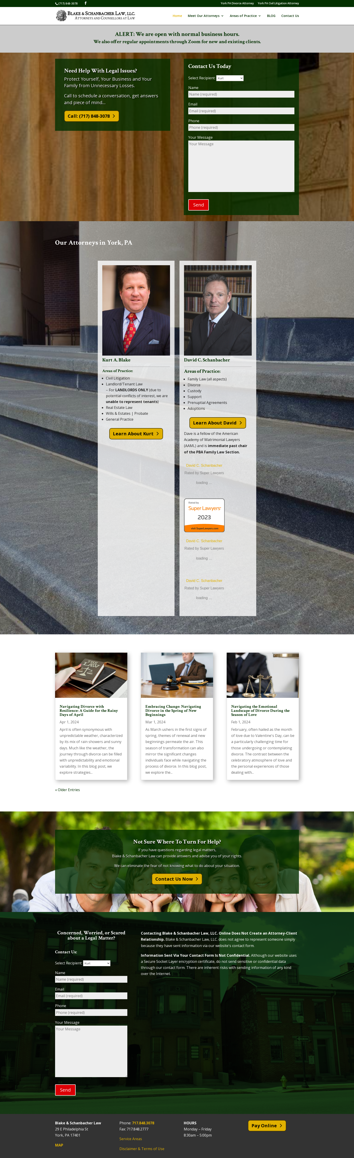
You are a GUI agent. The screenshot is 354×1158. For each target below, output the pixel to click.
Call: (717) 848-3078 (89, 116)
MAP (59, 1145)
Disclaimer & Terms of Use (141, 1148)
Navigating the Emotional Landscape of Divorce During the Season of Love (260, 710)
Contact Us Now (174, 879)
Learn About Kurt (133, 434)
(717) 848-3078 (68, 3)
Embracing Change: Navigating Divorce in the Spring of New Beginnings (173, 710)
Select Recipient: (216, 77)
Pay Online (264, 1126)
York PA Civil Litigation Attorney (278, 3)
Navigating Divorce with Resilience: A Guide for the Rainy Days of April (89, 710)
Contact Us (290, 16)
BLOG (271, 16)
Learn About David (215, 423)
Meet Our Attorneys (203, 16)
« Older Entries (67, 790)
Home (177, 16)
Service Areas (130, 1139)
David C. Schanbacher (204, 465)
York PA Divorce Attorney (237, 3)
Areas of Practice (243, 16)
